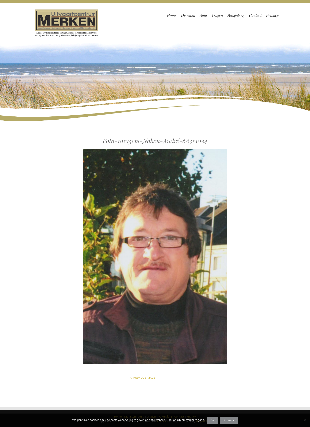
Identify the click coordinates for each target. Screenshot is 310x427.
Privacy (229, 420)
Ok (212, 420)
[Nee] (305, 420)
